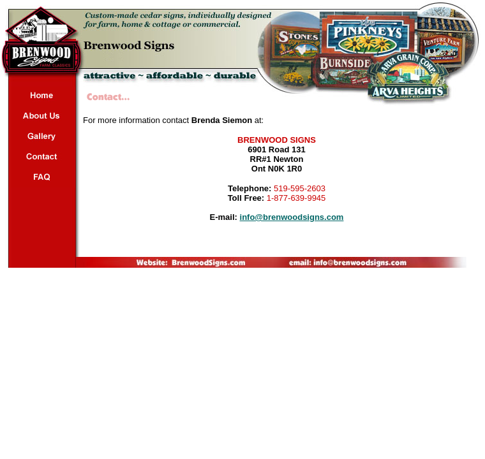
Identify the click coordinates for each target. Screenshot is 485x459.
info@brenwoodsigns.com (292, 217)
